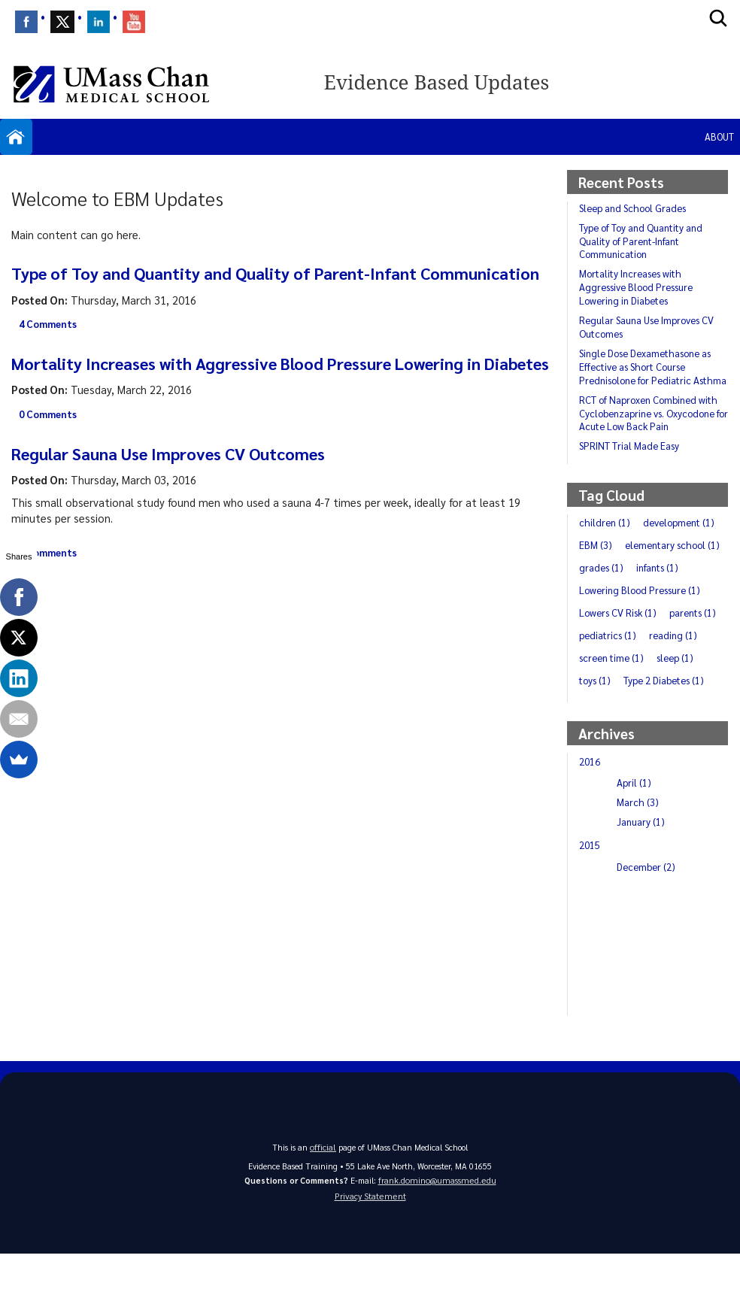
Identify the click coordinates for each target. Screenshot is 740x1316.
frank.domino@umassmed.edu (437, 1237)
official (323, 1203)
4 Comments (50, 347)
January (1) (642, 880)
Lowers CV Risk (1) (620, 648)
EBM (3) (688, 558)
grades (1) (602, 603)
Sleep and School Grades (636, 207)
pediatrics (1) (674, 671)
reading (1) (604, 693)
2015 (591, 903)
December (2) (648, 925)
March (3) (639, 860)
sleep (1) (599, 715)
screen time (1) (679, 693)
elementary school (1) (630, 580)
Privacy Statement (370, 1257)
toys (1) (651, 715)
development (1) (618, 558)
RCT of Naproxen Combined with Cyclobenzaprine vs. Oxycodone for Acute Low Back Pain (651, 426)
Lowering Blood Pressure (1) (644, 625)
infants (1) (663, 603)
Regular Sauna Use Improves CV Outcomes (185, 499)
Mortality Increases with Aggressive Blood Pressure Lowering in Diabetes (271, 397)
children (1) (606, 535)
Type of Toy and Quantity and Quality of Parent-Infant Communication (232, 284)
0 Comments (50, 461)
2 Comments (50, 599)
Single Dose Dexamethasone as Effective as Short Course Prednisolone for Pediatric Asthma (651, 373)
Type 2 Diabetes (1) (622, 737)
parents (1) (604, 671)
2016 (591, 819)
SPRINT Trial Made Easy (631, 458)
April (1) (635, 841)
